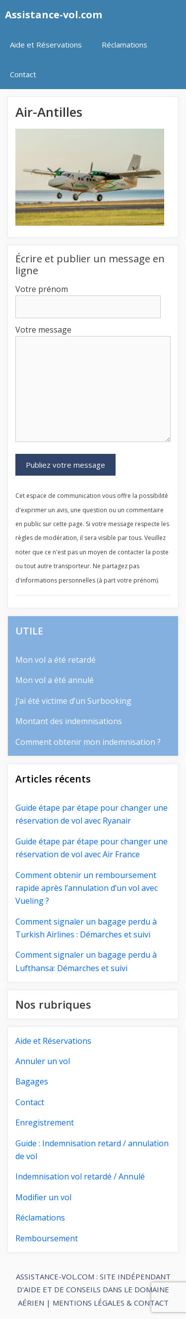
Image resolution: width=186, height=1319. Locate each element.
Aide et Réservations (46, 44)
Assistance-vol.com (53, 14)
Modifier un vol (43, 1197)
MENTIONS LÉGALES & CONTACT (111, 1303)
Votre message (43, 329)
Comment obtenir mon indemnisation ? (88, 741)
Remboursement (46, 1238)
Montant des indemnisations (68, 721)
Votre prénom (41, 289)
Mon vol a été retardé (55, 659)
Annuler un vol (42, 1061)
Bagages (31, 1081)
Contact (23, 74)
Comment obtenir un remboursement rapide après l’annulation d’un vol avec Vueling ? (86, 888)
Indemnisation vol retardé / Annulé (80, 1176)
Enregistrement (44, 1122)
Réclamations (124, 44)
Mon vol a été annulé (54, 680)
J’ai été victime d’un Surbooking (73, 700)
